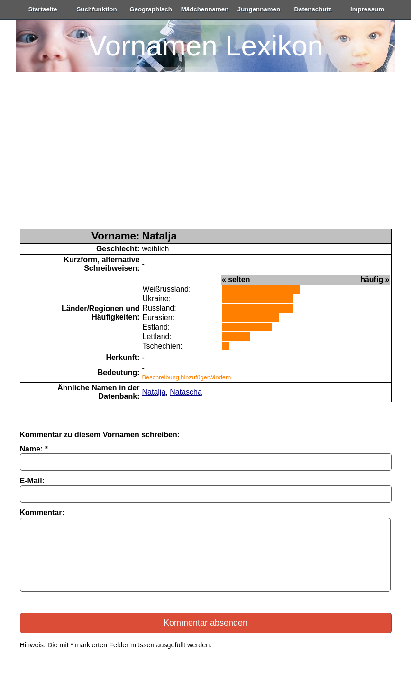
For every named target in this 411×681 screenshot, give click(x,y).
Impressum (367, 9)
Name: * (34, 449)
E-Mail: (32, 481)
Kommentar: (42, 512)
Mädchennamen (205, 9)
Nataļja (154, 392)
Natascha (186, 392)
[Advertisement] (205, 157)
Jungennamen (258, 9)
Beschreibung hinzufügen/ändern (186, 377)
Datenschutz (312, 9)
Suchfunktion (96, 9)
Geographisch (150, 9)
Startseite (42, 9)
